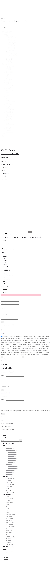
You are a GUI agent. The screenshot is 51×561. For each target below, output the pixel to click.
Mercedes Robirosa (10, 124)
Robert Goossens (9, 112)
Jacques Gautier (9, 106)
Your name (3, 308)
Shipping (5, 274)
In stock (4, 170)
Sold (4, 136)
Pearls (7, 76)
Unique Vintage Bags (12, 56)
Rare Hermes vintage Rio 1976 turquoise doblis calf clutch (22, 237)
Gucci (7, 98)
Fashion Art (8, 68)
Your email (3, 303)
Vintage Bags (8, 52)
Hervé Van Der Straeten (10, 102)
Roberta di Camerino (10, 114)
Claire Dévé (8, 88)
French (4, 29)
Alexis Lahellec (9, 120)
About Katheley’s (7, 134)
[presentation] (11, 380)
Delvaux (7, 92)
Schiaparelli (8, 130)
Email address (4, 396)
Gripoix (7, 96)
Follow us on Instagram (8, 249)
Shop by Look (6, 64)
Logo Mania (8, 74)
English (4, 27)
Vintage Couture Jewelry (11, 38)
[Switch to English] (5, 557)
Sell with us (5, 260)
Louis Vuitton (8, 128)
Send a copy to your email (7, 325)
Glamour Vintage (9, 72)
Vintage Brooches (12, 42)
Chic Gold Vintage (9, 66)
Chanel (7, 84)
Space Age (8, 78)
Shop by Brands (6, 82)
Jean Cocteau (9, 108)
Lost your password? (5, 393)
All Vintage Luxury (9, 36)
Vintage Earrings (11, 44)
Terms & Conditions (7, 276)
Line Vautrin (8, 126)
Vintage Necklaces (12, 46)
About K (5, 256)
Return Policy (6, 281)
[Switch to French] (5, 559)
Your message (4, 314)
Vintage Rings (11, 50)
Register (3, 413)
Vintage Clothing (9, 60)
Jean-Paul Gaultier (9, 110)
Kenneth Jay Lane (9, 118)
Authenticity (6, 278)
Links (4, 283)
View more (3, 359)
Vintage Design (9, 62)
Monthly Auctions (7, 32)
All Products (6, 173)
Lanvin (7, 122)
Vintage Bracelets (12, 40)
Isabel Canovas (9, 104)
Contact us (5, 266)
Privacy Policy (6, 279)
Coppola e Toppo (9, 90)
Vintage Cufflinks (11, 48)
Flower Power (8, 70)
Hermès (7, 100)
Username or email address (7, 372)
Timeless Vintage (9, 80)
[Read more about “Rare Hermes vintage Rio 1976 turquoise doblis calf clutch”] (4, 234)
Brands (4, 258)
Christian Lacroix (9, 86)
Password (3, 375)
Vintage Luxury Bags (12, 54)
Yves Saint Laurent (9, 132)
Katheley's (3, 18)
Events (4, 262)
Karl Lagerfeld (8, 116)
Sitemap (5, 264)
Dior (6, 94)
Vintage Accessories (10, 58)
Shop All (5, 34)
